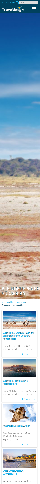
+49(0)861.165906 (8, 4)
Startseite (5, 302)
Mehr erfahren (29, 354)
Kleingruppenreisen (17, 302)
